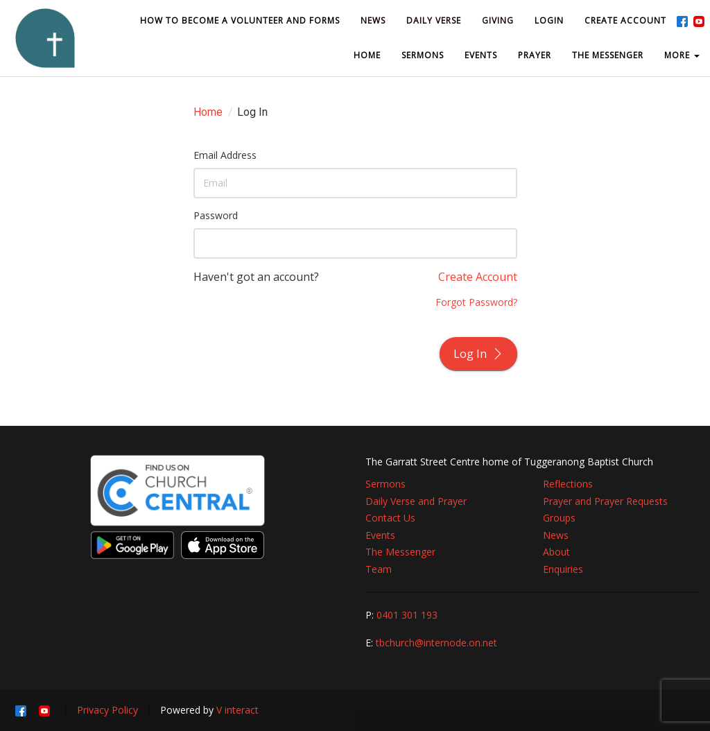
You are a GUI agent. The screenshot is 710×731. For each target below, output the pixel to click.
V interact (237, 709)
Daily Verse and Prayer (416, 501)
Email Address (225, 155)
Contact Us (390, 517)
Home (208, 112)
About (556, 551)
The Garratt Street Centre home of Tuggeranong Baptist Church (509, 461)
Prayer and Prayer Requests (605, 501)
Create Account (477, 276)
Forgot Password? (476, 302)
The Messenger (400, 551)
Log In (478, 353)
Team (378, 569)
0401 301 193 (407, 614)
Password (215, 215)
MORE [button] (682, 55)
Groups (559, 517)
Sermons (385, 483)
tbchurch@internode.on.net (436, 642)
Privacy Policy (107, 709)
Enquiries (563, 569)
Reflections (568, 483)
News (556, 535)
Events (380, 535)
